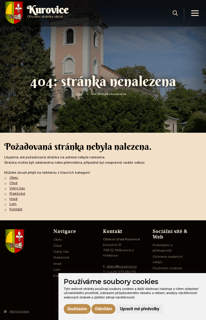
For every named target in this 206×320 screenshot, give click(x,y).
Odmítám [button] (103, 308)
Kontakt (15, 209)
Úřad (13, 183)
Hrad (13, 199)
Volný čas (17, 188)
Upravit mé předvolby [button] (139, 308)
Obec (13, 178)
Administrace (16, 311)
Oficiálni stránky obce (47, 13)
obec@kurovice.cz (122, 266)
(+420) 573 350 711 (121, 272)
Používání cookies (167, 268)
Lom (13, 204)
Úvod (78, 94)
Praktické (17, 194)
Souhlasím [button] (77, 308)
